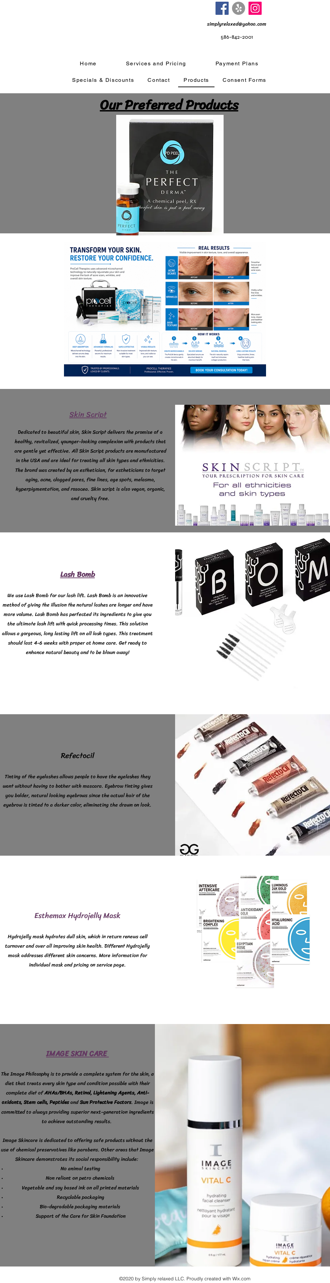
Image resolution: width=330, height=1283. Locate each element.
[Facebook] (222, 8)
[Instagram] (255, 8)
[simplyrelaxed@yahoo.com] (236, 24)
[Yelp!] (238, 8)
